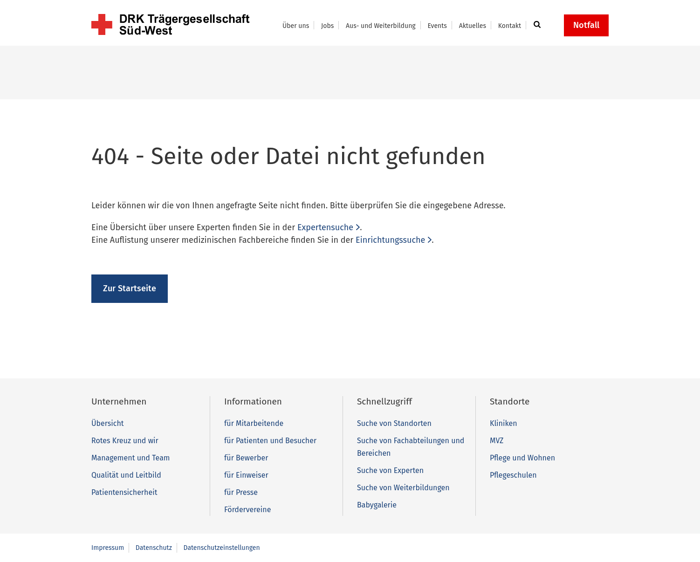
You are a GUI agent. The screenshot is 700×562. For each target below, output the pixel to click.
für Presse (241, 492)
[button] (536, 25)
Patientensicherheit (124, 492)
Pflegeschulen (513, 475)
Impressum (107, 548)
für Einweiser (246, 475)
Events (436, 26)
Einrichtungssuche (390, 240)
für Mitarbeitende (253, 423)
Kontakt (509, 26)
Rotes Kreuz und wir (124, 440)
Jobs (327, 26)
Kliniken (503, 423)
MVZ (496, 440)
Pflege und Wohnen (522, 457)
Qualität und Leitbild (126, 475)
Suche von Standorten (394, 423)
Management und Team (130, 457)
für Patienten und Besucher (270, 440)
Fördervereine (247, 509)
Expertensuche (325, 227)
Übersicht (107, 423)
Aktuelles (472, 26)
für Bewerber (246, 457)
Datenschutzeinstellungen (222, 548)
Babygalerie (377, 504)
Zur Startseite (129, 288)
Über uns (295, 26)
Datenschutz (154, 548)
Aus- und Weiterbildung (381, 26)
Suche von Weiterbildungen (403, 487)
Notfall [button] (586, 25)
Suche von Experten (390, 470)
